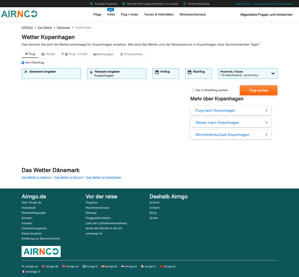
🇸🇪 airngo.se (30, 266)
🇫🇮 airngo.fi (90, 266)
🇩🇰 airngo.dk (50, 266)
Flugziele (92, 202)
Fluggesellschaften (98, 218)
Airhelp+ (27, 218)
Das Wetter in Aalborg (36, 177)
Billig (153, 212)
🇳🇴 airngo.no (70, 266)
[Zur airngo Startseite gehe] (19, 13)
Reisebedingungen (34, 212)
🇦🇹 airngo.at (109, 266)
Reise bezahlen (32, 233)
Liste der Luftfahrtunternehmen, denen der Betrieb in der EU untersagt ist (107, 228)
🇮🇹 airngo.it (148, 266)
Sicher (154, 218)
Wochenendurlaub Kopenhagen (222, 134)
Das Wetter (45, 27)
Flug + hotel (129, 14)
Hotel (111, 14)
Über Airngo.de (31, 202)
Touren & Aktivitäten (159, 14)
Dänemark (63, 27)
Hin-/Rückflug (33, 62)
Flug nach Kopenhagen (215, 110)
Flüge (97, 14)
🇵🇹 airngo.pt (167, 266)
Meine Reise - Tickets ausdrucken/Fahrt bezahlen (264, 3)
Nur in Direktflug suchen (210, 90)
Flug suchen (258, 90)
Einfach (155, 207)
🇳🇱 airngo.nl (129, 266)
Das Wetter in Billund (68, 177)
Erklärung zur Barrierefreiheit (41, 238)
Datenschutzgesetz (34, 228)
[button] (30, 54)
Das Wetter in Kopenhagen (103, 177)
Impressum (29, 207)
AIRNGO (27, 27)
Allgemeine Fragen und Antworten (266, 14)
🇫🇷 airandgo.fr (31, 271)
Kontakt (27, 223)
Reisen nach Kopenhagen (217, 122)
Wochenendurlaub (193, 14)
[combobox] (54, 75)
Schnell (154, 202)
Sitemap (91, 212)
